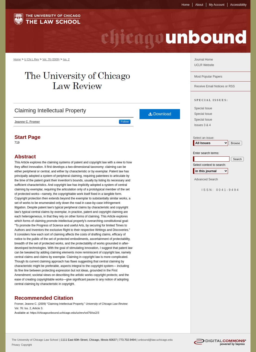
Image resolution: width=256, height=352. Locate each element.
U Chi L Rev (31, 59)
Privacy (16, 344)
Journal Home (203, 59)
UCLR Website (204, 65)
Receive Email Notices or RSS (214, 86)
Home (17, 59)
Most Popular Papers (208, 76)
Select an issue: (203, 138)
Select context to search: (209, 165)
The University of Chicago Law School (35, 339)
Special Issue (203, 108)
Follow (125, 121)
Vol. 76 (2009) (51, 59)
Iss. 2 (66, 59)
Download (159, 114)
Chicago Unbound (169, 31)
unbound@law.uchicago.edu (155, 339)
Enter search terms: (206, 153)
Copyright (26, 344)
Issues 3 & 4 (202, 125)
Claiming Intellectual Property (50, 110)
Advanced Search (206, 179)
